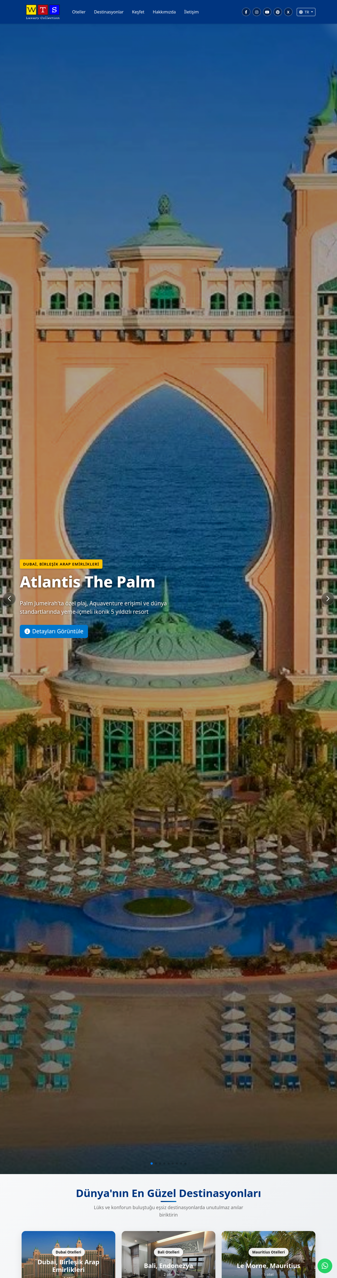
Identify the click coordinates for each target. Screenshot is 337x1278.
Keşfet (138, 12)
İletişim (191, 12)
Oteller (79, 12)
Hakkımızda (164, 12)
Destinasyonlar (108, 12)
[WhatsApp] (325, 1265)
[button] (152, 1163)
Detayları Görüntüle (54, 631)
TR (304, 12)
